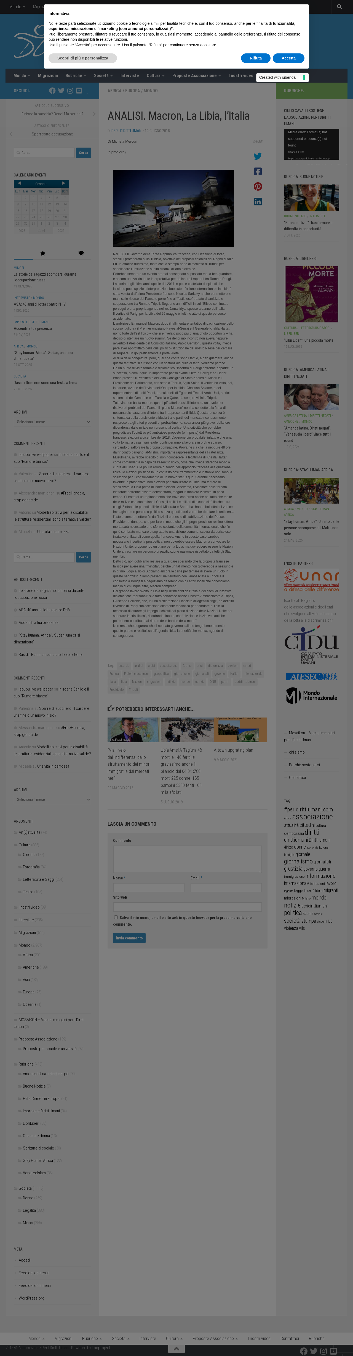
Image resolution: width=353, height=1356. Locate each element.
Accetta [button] (289, 58)
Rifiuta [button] (256, 58)
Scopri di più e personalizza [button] (82, 58)
